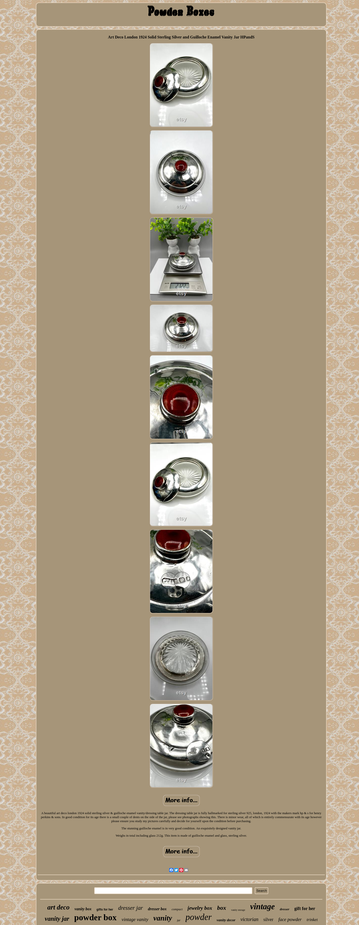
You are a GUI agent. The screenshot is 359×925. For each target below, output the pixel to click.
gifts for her (104, 909)
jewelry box (199, 908)
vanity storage (238, 910)
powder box (95, 917)
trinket (312, 919)
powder (198, 917)
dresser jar (130, 908)
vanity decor (226, 920)
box (221, 908)
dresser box (157, 909)
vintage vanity (135, 919)
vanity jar (57, 918)
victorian (249, 919)
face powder (290, 919)
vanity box (83, 909)
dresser (284, 909)
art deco (58, 907)
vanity (162, 918)
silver (268, 919)
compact (177, 909)
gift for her (304, 908)
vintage (262, 906)
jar (178, 920)
